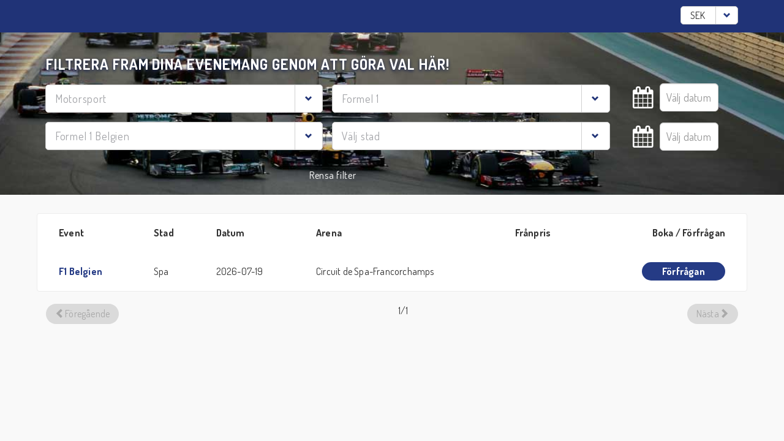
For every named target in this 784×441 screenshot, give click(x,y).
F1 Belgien (80, 271)
